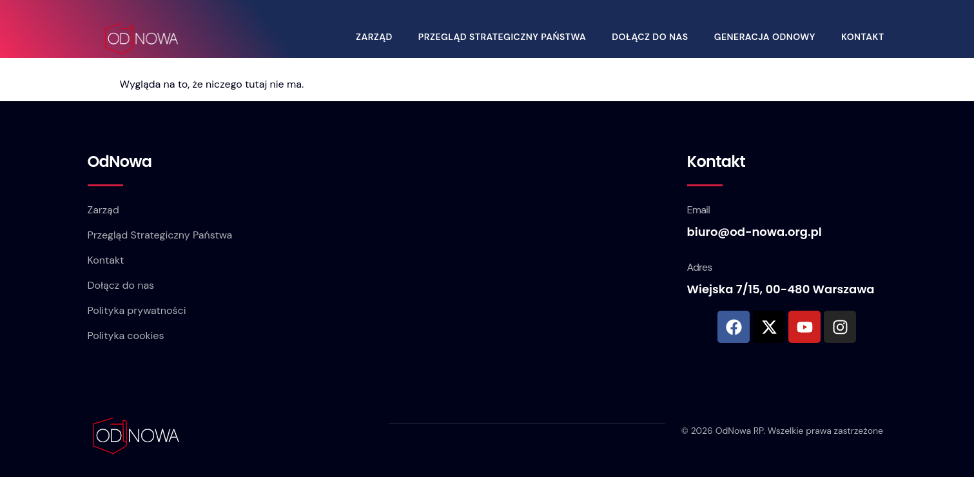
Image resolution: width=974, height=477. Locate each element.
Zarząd (376, 35)
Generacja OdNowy (767, 35)
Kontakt (865, 35)
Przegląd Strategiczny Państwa (505, 35)
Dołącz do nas (652, 35)
